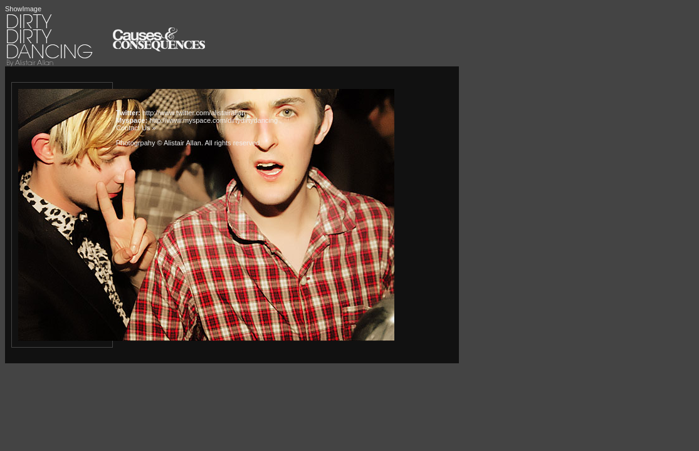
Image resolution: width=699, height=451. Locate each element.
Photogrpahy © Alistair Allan (158, 143)
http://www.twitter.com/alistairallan (193, 113)
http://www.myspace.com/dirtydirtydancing (213, 120)
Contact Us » (136, 128)
